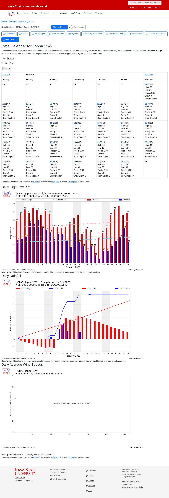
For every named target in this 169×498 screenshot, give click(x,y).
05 (75, 104)
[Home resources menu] (18, 14)
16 (4, 142)
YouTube (90, 485)
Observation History (115, 33)
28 (122, 161)
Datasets (44, 13)
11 (51, 123)
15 (146, 123)
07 (122, 104)
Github (90, 480)
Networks (63, 13)
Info (53, 13)
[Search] (144, 3)
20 (98, 142)
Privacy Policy (127, 484)
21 (122, 142)
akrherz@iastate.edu (58, 479)
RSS (89, 490)
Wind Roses (136, 33)
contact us (133, 7)
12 (75, 123)
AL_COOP (29, 21)
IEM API (36, 182)
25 (51, 161)
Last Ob (23, 33)
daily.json (55, 182)
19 (75, 142)
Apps (26, 13)
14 (122, 123)
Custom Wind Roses (156, 33)
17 (27, 142)
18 (51, 142)
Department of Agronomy (24, 480)
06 (98, 104)
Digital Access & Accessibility (132, 487)
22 (146, 142)
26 (75, 161)
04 (51, 104)
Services (87, 13)
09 (4, 123)
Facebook (91, 470)
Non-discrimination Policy (131, 481)
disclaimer (146, 7)
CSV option (72, 182)
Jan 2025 (6, 75)
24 (27, 161)
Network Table (56, 33)
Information (9, 33)
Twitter (90, 475)
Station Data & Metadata (11, 21)
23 (4, 161)
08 (146, 104)
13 (98, 123)
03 (27, 104)
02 (4, 104)
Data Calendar (10, 39)
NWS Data (75, 13)
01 (146, 84)
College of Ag (20, 478)
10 (27, 123)
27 (98, 161)
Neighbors (73, 33)
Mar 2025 (149, 75)
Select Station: (7, 27)
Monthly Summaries (92, 33)
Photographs (38, 33)
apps (157, 7)
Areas (34, 13)
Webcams (99, 13)
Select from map (78, 27)
